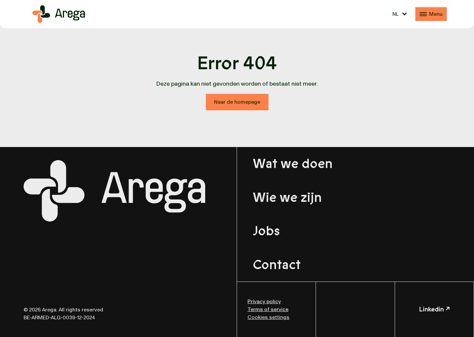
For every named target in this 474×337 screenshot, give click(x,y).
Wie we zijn (287, 197)
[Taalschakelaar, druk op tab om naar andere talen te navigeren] (399, 14)
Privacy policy (264, 301)
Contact (277, 265)
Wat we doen (293, 164)
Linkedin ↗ (434, 309)
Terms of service (267, 309)
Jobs (266, 231)
